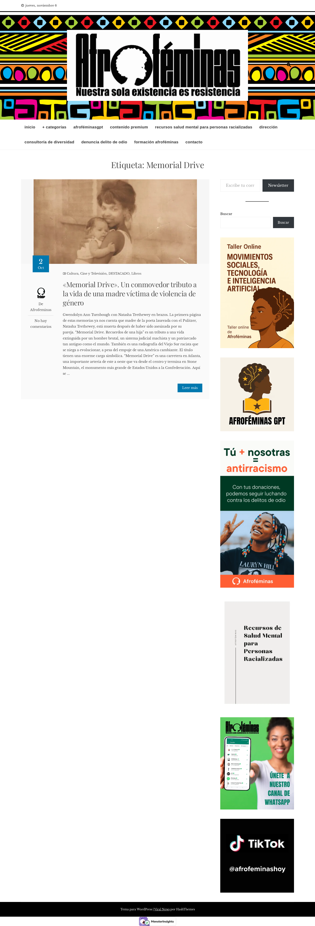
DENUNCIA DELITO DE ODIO (104, 142)
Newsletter (278, 185)
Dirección (268, 127)
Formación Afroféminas (156, 142)
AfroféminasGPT (88, 127)
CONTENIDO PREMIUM (129, 127)
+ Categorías (54, 127)
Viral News (162, 909)
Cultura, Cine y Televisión (87, 274)
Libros (136, 274)
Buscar (226, 214)
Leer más (190, 388)
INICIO (29, 127)
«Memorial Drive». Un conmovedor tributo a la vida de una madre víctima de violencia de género (130, 293)
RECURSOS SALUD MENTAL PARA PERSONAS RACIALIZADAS (203, 127)
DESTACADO (119, 274)
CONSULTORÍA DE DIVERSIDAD (49, 142)
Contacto (194, 142)
